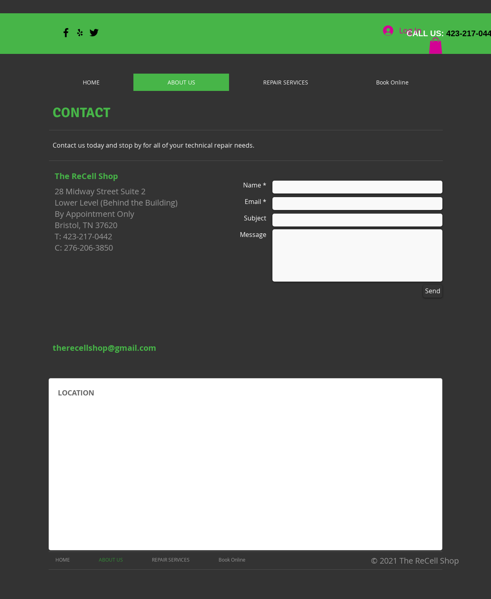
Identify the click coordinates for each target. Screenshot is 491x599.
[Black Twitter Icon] (94, 33)
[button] (435, 45)
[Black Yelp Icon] (80, 33)
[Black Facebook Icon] (66, 33)
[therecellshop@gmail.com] (104, 348)
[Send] (432, 291)
